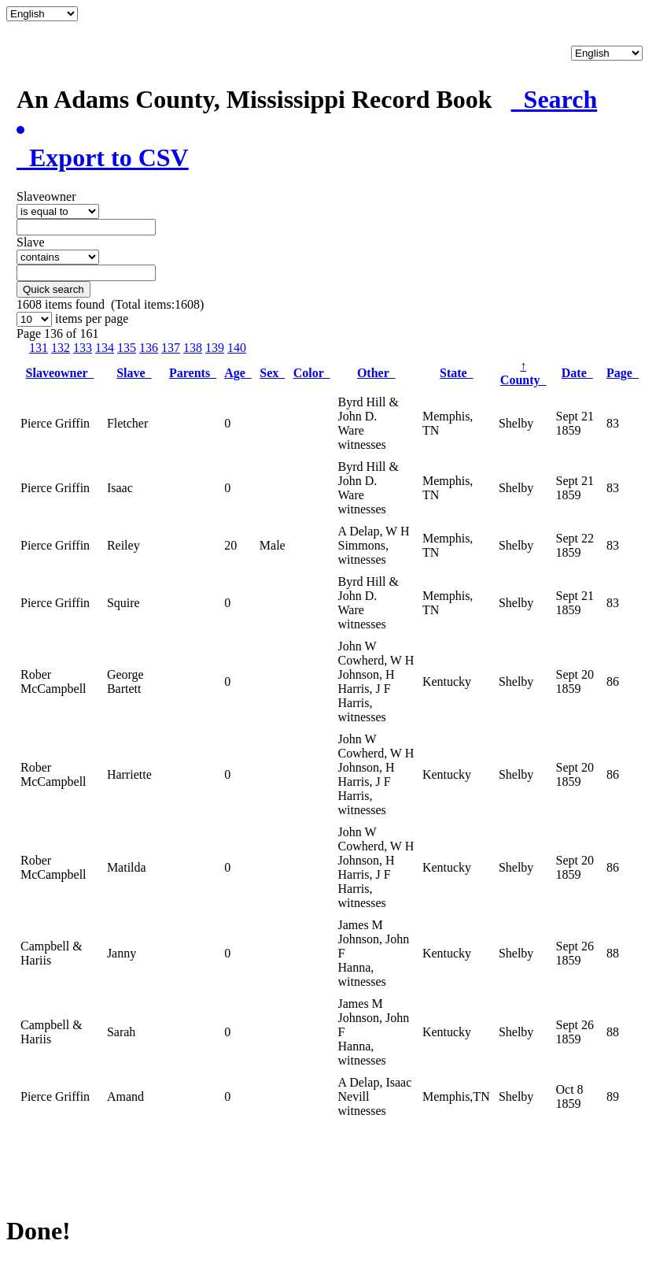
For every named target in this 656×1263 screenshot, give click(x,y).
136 (148, 347)
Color (311, 373)
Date (577, 373)
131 (38, 347)
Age (238, 373)
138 (192, 347)
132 (60, 347)
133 (82, 347)
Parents (192, 373)
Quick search (53, 289)
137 (170, 347)
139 (214, 347)
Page (622, 373)
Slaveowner (60, 373)
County (523, 373)
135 (126, 347)
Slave (133, 373)
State (457, 373)
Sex (272, 373)
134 (104, 347)
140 (236, 347)
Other (376, 373)
